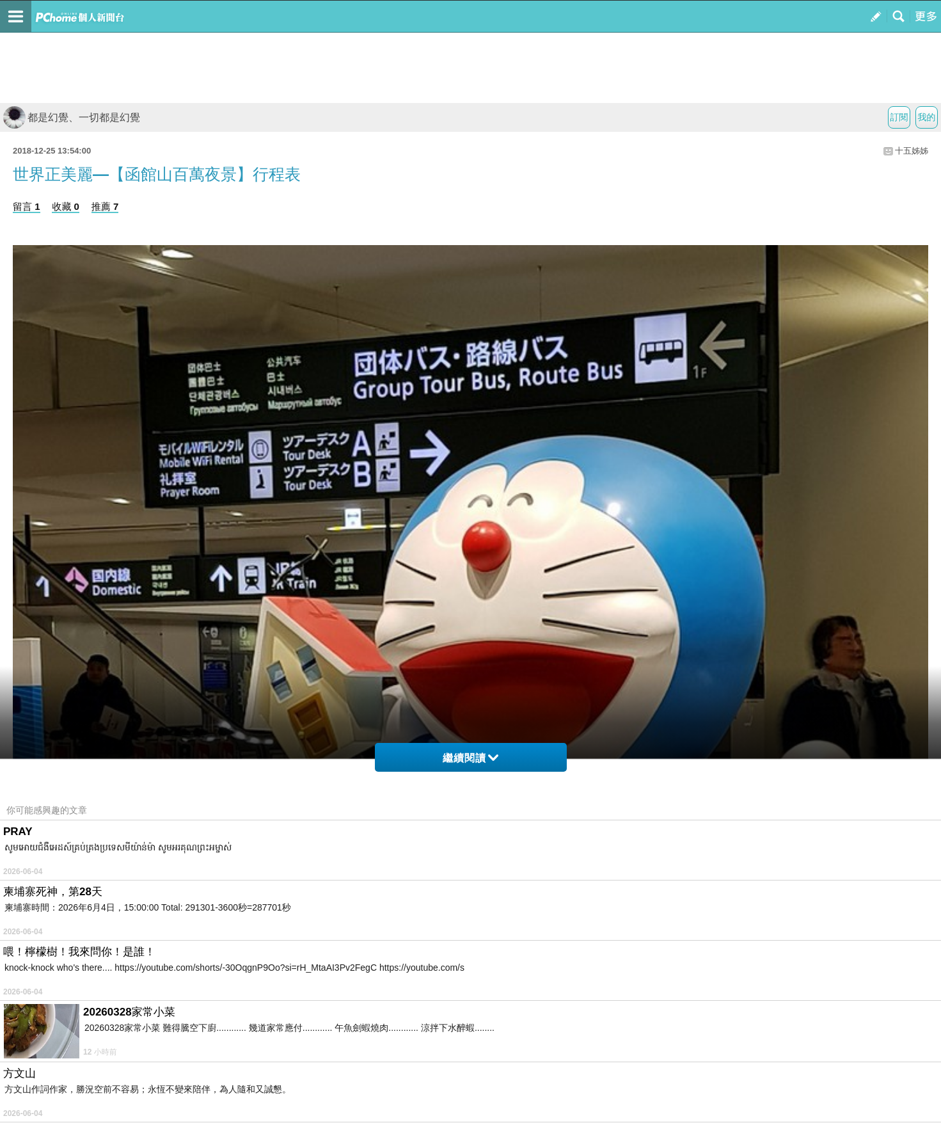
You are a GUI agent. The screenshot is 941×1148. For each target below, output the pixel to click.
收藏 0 (65, 206)
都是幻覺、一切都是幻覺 (71, 117)
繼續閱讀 (470, 758)
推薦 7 (105, 206)
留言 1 (26, 206)
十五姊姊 (911, 150)
